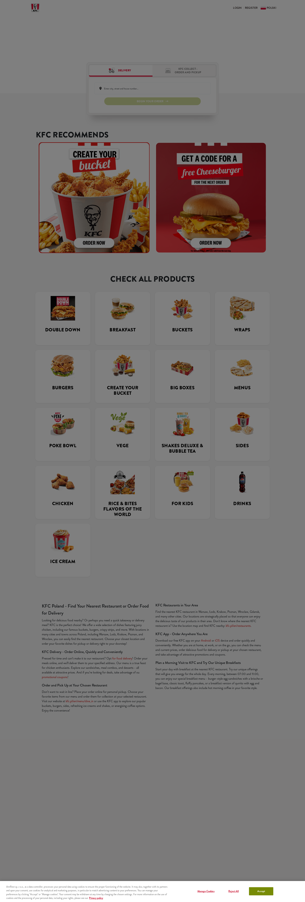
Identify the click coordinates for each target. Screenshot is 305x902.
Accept (261, 891)
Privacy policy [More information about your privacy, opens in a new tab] (96, 898)
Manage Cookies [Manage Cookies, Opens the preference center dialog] (206, 891)
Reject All (233, 891)
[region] (152, 891)
